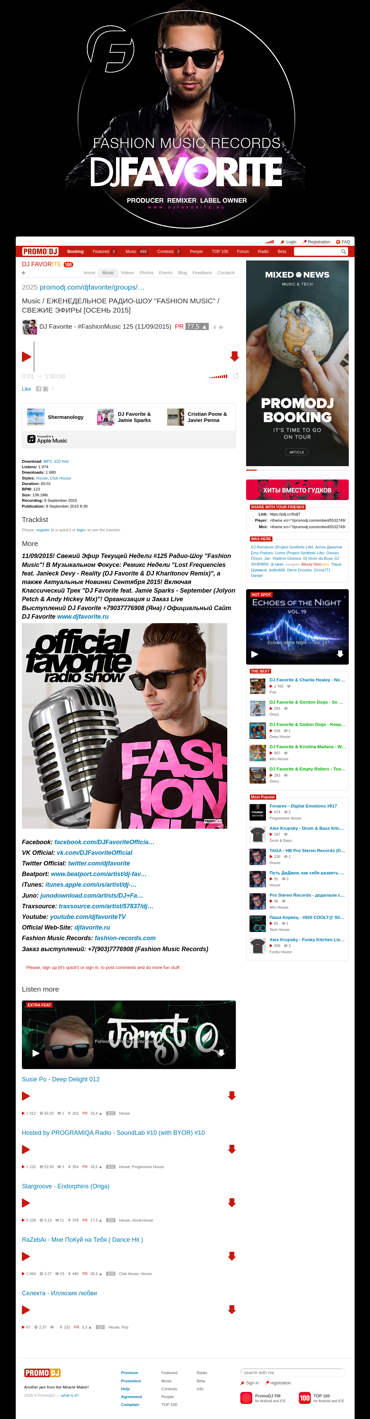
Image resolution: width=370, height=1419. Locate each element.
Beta (282, 251)
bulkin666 (277, 570)
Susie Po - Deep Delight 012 (61, 1079)
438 (277, 731)
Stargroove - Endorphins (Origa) (66, 1186)
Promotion (131, 1381)
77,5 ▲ (197, 326)
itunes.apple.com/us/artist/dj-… (91, 884)
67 (28, 1327)
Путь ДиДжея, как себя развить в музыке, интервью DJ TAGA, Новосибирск (308, 873)
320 (111, 1113)
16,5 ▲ (96, 1167)
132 (67, 1327)
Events (166, 272)
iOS (282, 1401)
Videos (128, 272)
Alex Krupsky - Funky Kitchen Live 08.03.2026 (308, 939)
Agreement (131, 1396)
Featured (105, 251)
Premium (129, 1372)
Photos (146, 272)
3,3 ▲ (87, 1327)
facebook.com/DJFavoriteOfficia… (104, 842)
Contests (169, 1388)
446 (75, 1274)
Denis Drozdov (299, 570)
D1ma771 (322, 570)
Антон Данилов (328, 547)
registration (280, 1383)
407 (277, 753)
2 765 (279, 686)
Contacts (226, 272)
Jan (267, 558)
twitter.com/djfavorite (99, 863)
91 (276, 879)
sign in (92, 967)
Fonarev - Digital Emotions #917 (303, 806)
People (196, 251)
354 (75, 1167)
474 (277, 812)
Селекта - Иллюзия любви (59, 1293)
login (81, 529)
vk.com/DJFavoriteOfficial (94, 852)
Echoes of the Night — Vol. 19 (297, 642)
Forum (243, 251)
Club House (60, 478)
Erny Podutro (262, 553)
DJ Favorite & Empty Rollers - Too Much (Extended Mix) (308, 769)
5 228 (31, 1220)
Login (291, 242)
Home (89, 272)
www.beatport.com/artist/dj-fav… (99, 874)
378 (75, 1220)
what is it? (70, 1395)
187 (277, 834)
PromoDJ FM (267, 1396)
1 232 (31, 1167)
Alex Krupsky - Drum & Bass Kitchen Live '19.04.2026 (308, 828)
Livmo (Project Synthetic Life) (299, 553)
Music (137, 251)
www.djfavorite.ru (83, 616)
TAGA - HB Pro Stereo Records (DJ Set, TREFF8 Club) (308, 850)
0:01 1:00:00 (43, 376)
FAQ (346, 242)
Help (125, 1388)
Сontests (169, 251)
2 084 (31, 1274)
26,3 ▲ (96, 1274)
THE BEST (260, 671)
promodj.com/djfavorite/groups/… (92, 287)
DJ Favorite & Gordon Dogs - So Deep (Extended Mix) (308, 702)
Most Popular (263, 797)
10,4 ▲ (96, 1113)
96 (276, 901)
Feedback (202, 272)
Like (26, 389)
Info (200, 1388)
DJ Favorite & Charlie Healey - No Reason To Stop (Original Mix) (308, 680)
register (43, 529)
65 (276, 923)
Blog (182, 272)
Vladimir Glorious (286, 558)
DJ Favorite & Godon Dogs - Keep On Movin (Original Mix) (308, 724)
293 (277, 708)
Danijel (257, 575)
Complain (130, 1404)
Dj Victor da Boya (317, 558)
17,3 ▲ (96, 1220)
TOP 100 (220, 251)
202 (75, 1113)
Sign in (252, 1383)
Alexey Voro (315, 564)
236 (277, 856)
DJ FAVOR (42, 264)
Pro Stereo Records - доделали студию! (308, 895)
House (42, 478)
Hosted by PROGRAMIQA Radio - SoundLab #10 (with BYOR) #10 (113, 1132)
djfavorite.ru (92, 927)
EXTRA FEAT (39, 1005)
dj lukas (277, 564)
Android (266, 1401)
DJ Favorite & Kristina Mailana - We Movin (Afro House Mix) (308, 746)
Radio (263, 251)
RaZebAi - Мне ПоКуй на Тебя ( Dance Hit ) (82, 1239)
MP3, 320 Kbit (55, 461)
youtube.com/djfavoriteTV (88, 916)
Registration (319, 242)
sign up (49, 967)
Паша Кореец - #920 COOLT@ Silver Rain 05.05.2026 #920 (308, 917)
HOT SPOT (261, 595)
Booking (75, 251)
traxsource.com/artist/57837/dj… (106, 906)
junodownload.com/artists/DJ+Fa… (91, 895)
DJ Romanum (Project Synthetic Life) (282, 547)
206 (277, 946)
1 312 (31, 1113)
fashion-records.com (125, 938)
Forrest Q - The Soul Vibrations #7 (129, 1041)
